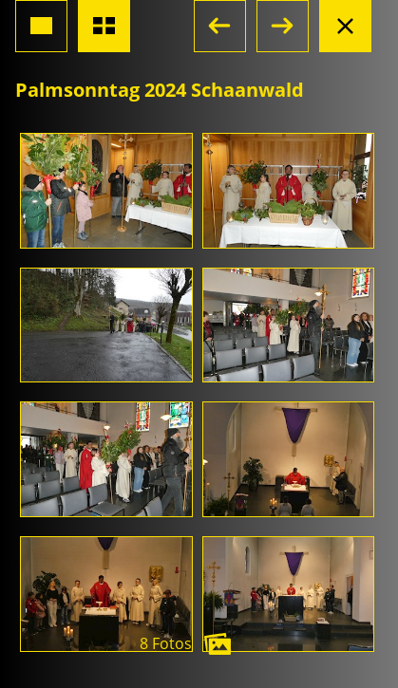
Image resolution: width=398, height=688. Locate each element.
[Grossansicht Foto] (41, 26)
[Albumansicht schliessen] (345, 26)
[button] (220, 26)
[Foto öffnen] (106, 191)
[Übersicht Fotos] (104, 26)
